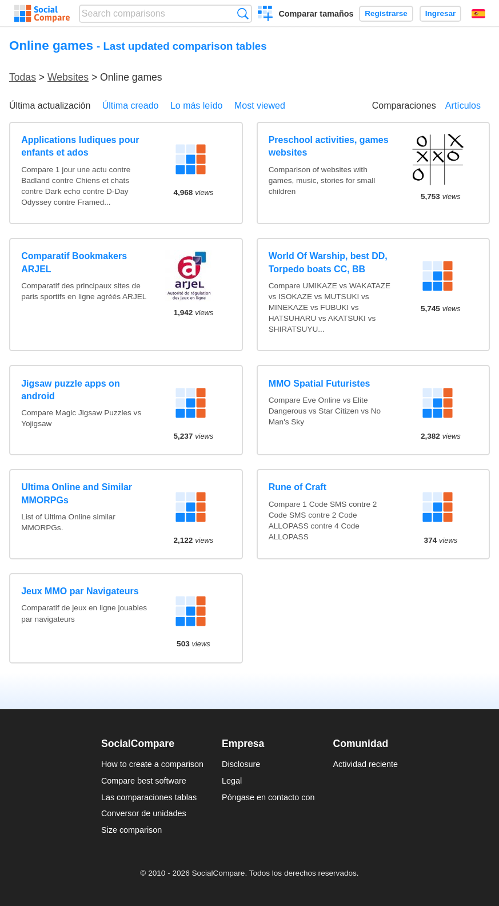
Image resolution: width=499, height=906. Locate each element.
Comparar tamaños (315, 13)
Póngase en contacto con (268, 797)
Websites (68, 77)
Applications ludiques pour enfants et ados (80, 146)
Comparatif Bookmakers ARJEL (74, 262)
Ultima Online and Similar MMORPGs (76, 493)
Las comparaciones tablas (149, 797)
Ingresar (440, 13)
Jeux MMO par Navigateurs (79, 591)
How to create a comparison (152, 764)
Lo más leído (196, 105)
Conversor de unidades (143, 813)
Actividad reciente (365, 764)
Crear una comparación (265, 15)
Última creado (130, 105)
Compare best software (143, 780)
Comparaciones (404, 105)
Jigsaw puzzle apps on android (70, 390)
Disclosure (241, 764)
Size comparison (131, 830)
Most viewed (259, 105)
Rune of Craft (297, 487)
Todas (22, 77)
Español (478, 13)
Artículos (463, 105)
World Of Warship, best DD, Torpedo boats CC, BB (328, 262)
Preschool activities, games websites (329, 146)
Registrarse (386, 13)
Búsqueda (242, 13)
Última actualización (49, 105)
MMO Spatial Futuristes (319, 383)
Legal (232, 780)
